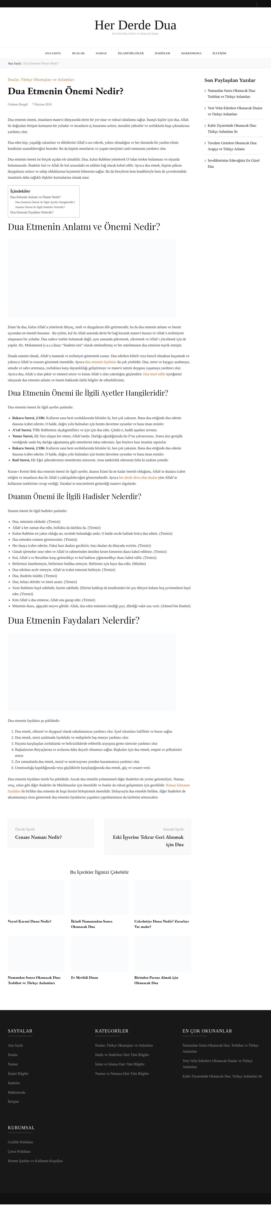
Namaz (101, 52)
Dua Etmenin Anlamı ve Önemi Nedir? (35, 195)
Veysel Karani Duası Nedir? (31, 922)
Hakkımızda (191, 52)
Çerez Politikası (19, 1153)
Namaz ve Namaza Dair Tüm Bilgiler (122, 1075)
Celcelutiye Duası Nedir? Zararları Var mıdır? (155, 925)
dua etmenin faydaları (101, 360)
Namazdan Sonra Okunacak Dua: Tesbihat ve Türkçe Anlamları (36, 981)
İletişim (219, 52)
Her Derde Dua (135, 24)
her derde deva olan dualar (138, 476)
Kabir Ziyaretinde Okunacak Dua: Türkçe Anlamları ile (222, 1077)
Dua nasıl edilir (154, 372)
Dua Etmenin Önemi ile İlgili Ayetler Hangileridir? (45, 200)
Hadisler (162, 52)
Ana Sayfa (53, 52)
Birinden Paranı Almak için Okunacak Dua (157, 981)
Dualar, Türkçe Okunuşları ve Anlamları (41, 78)
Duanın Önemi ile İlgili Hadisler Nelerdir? (40, 205)
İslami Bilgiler (131, 52)
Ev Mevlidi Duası (85, 978)
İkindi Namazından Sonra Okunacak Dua (93, 925)
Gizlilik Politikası (20, 1144)
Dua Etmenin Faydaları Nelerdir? (32, 210)
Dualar (78, 52)
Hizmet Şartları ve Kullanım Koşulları (35, 1162)
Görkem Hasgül (18, 103)
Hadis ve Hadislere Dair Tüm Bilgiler (122, 1056)
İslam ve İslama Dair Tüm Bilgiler (120, 1065)
